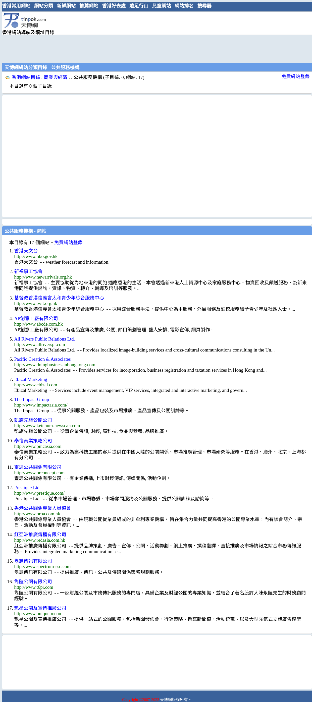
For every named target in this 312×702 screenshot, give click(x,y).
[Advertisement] (91, 36)
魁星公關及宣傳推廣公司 (40, 608)
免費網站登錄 (295, 76)
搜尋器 (204, 5)
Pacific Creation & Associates (42, 359)
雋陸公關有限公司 (33, 581)
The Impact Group (31, 399)
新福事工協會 (28, 271)
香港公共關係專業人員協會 (42, 508)
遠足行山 (138, 5)
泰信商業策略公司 (33, 440)
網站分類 (43, 5)
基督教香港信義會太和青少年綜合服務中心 (59, 297)
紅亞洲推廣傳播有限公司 (40, 534)
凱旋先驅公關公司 (33, 420)
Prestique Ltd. (27, 487)
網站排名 (184, 5)
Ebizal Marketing (30, 379)
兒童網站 (161, 5)
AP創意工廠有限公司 (36, 318)
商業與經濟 (55, 77)
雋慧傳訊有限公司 (33, 561)
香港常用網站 (16, 5)
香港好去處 (114, 5)
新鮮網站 (66, 5)
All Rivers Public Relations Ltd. (44, 339)
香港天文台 (26, 250)
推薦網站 (88, 5)
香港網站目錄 (26, 77)
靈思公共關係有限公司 (37, 467)
